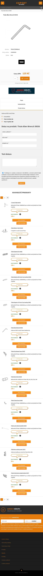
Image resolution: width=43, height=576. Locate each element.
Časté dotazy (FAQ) (6, 546)
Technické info (21, 104)
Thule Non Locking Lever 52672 (18, 449)
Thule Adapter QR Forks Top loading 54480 (21, 277)
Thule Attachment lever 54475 (18, 351)
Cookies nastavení (6, 563)
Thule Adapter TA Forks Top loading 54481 (21, 302)
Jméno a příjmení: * (6, 132)
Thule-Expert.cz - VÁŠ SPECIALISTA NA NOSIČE (21, 3)
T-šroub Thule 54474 (16, 202)
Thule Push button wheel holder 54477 (20, 473)
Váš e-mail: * (5, 137)
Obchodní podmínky (6, 542)
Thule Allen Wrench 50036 (17, 327)
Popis (21, 100)
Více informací (21, 220)
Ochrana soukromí (6, 560)
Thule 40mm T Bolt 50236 (17, 228)
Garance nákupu (5, 539)
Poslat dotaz (21, 108)
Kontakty (4, 556)
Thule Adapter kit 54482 (16, 251)
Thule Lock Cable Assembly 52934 (19, 426)
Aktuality (3, 553)
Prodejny (4, 549)
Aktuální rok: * (5, 143)
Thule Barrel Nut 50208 (16, 377)
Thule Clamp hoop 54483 (17, 400)
